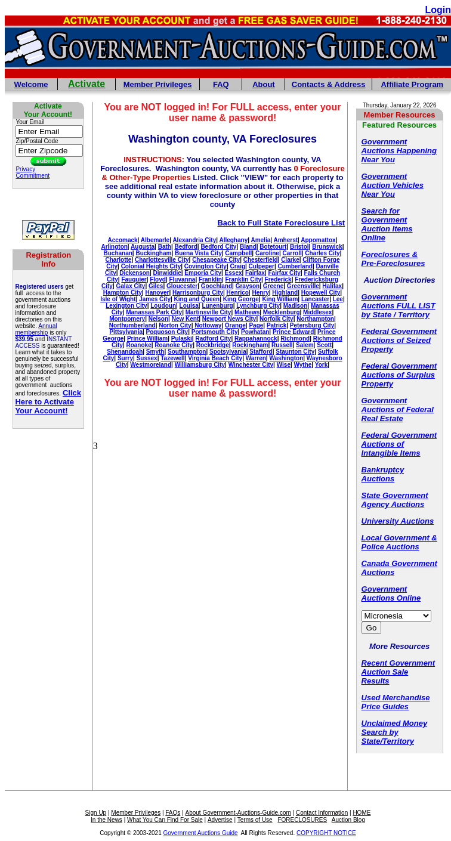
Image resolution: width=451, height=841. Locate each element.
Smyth (155, 351)
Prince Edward (293, 332)
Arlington (114, 246)
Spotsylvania (227, 351)
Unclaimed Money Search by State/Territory (395, 732)
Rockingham (250, 345)
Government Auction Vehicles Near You (393, 185)
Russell (282, 345)
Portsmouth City (214, 332)
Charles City (322, 253)
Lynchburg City (258, 305)
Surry (125, 358)
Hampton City (122, 292)
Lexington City (126, 305)
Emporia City (202, 273)
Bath (164, 246)
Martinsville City (208, 312)
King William (280, 299)
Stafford (260, 351)
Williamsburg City (200, 364)
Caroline (267, 253)
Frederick (278, 279)
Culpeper (261, 266)
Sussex (147, 358)
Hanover (157, 292)
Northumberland (132, 325)
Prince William (147, 338)
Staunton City (295, 351)
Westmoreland (150, 364)
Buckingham (153, 253)
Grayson (248, 286)
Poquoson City (167, 332)
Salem (304, 345)
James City (155, 299)
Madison (295, 305)
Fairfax (255, 273)
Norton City (175, 325)
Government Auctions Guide (200, 833)
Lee (338, 299)
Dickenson (134, 273)
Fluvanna (182, 279)
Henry (260, 292)
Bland (248, 246)
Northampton (315, 319)
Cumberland (295, 266)
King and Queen (197, 299)
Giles (156, 286)
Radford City (213, 338)
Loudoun (163, 305)
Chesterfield (260, 259)
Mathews (247, 312)
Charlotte (118, 259)
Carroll (292, 253)
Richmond (295, 338)
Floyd (158, 279)
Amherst (285, 240)
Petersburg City (312, 325)
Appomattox (318, 240)
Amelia (260, 240)
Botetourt (273, 246)
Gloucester (181, 286)
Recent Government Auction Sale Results (398, 671)
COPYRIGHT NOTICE (326, 833)
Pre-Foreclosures (393, 263)
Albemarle (155, 240)
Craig (237, 266)
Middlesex (317, 312)
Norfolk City (277, 319)
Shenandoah (125, 351)
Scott (324, 345)
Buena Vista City (198, 253)
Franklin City (243, 279)
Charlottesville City (162, 259)
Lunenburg (217, 305)
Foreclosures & (390, 254)
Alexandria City (194, 240)
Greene (273, 286)
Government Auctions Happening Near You (399, 150)
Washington (286, 358)
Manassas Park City (154, 312)
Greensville (303, 286)
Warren (256, 358)
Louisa (189, 305)
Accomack (123, 240)
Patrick (276, 325)
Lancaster (315, 299)
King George (241, 299)
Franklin (210, 279)
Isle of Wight (117, 299)
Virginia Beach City (215, 358)
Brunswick (327, 246)
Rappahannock (255, 338)
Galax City (130, 286)
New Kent (185, 319)
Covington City (205, 266)
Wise (284, 364)
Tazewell (172, 358)
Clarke (290, 259)
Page (256, 325)
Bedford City (218, 246)
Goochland (216, 286)
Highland (285, 292)
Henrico (238, 292)
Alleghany (233, 240)
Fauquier (133, 279)
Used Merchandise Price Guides (396, 702)
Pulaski (181, 338)
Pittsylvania (126, 332)
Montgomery (127, 319)
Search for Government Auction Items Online (387, 224)
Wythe (303, 364)
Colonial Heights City (151, 266)
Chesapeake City (216, 259)
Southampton (187, 351)
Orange (235, 325)
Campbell (238, 253)
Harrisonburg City (197, 292)
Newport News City (229, 319)
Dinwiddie (167, 273)
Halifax (332, 286)
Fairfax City (284, 273)
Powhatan (255, 332)
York (321, 364)
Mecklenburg (281, 312)
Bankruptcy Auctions (383, 474)
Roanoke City (174, 345)
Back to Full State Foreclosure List (281, 222)
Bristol (299, 246)
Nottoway (207, 325)
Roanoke (138, 345)
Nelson (158, 319)
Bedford (185, 246)
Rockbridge (212, 345)
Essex (233, 273)
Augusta (143, 246)
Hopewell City (321, 292)
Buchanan (117, 253)
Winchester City (250, 364)
